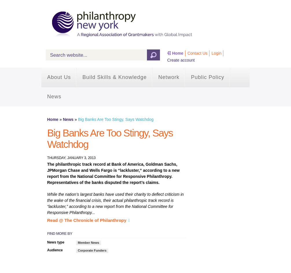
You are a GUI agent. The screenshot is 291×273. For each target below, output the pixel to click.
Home (177, 53)
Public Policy (207, 77)
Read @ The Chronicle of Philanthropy (86, 220)
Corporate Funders (92, 250)
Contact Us (197, 53)
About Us (59, 77)
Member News (88, 242)
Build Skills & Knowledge (114, 77)
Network (168, 77)
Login (216, 53)
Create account (181, 60)
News (54, 96)
